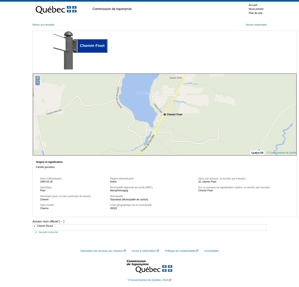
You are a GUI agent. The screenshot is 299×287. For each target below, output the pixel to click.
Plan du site (255, 13)
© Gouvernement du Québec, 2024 (148, 280)
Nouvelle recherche (48, 232)
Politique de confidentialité (180, 251)
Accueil (253, 5)
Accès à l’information (144, 251)
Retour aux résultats (43, 24)
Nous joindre (256, 8)
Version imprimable (256, 24)
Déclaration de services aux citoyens (101, 251)
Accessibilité (211, 251)
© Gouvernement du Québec (282, 152)
